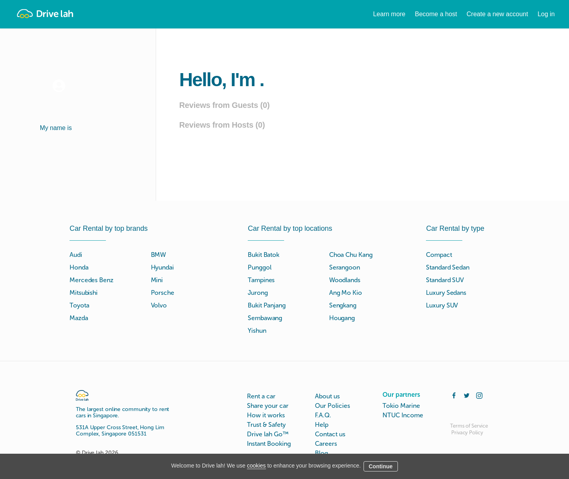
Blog (321, 453)
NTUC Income (402, 415)
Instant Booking (269, 443)
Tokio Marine (401, 405)
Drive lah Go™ (267, 434)
